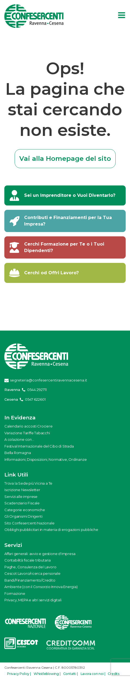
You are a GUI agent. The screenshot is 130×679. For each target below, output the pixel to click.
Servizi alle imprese (20, 496)
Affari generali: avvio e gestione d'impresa (39, 553)
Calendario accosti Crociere (28, 426)
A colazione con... (19, 439)
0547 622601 (35, 399)
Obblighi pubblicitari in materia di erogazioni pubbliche (51, 529)
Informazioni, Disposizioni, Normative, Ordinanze (45, 459)
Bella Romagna (17, 453)
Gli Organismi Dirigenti (23, 516)
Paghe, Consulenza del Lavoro (30, 567)
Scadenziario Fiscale (22, 503)
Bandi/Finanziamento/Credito (29, 580)
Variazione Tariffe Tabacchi (27, 433)
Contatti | (70, 674)
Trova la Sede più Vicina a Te (28, 483)
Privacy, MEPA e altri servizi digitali (32, 600)
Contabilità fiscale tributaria (27, 560)
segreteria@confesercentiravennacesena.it (48, 380)
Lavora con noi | (93, 674)
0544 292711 (37, 389)
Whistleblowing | (47, 674)
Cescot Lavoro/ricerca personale (32, 573)
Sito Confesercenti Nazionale (29, 523)
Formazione (14, 593)
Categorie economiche (24, 510)
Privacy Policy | (19, 674)
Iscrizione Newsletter (22, 490)
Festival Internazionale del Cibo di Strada (39, 446)
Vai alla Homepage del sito (65, 158)
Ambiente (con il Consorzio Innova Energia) (41, 587)
